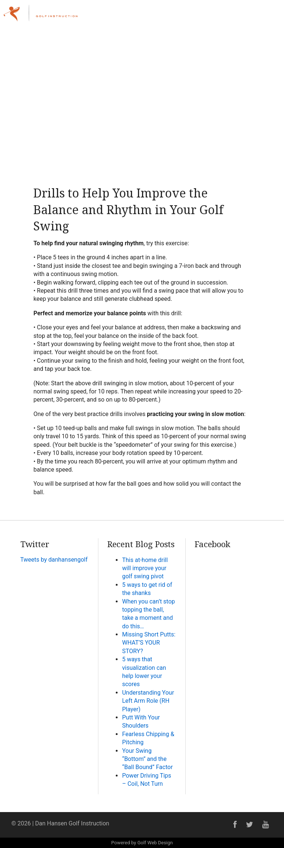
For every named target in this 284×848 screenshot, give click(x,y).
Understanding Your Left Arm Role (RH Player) (148, 701)
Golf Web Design (155, 842)
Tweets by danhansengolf (54, 559)
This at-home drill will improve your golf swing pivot (145, 568)
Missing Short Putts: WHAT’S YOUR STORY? (148, 643)
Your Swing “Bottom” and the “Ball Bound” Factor (147, 759)
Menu (263, 12)
